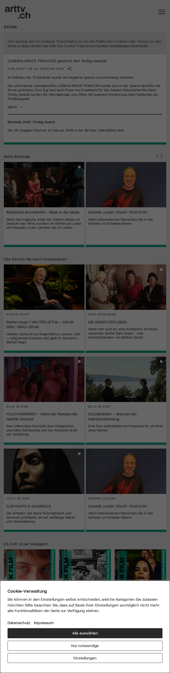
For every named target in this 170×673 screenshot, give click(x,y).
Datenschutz (19, 622)
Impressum (44, 622)
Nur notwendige (85, 645)
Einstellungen (85, 657)
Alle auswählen (85, 632)
